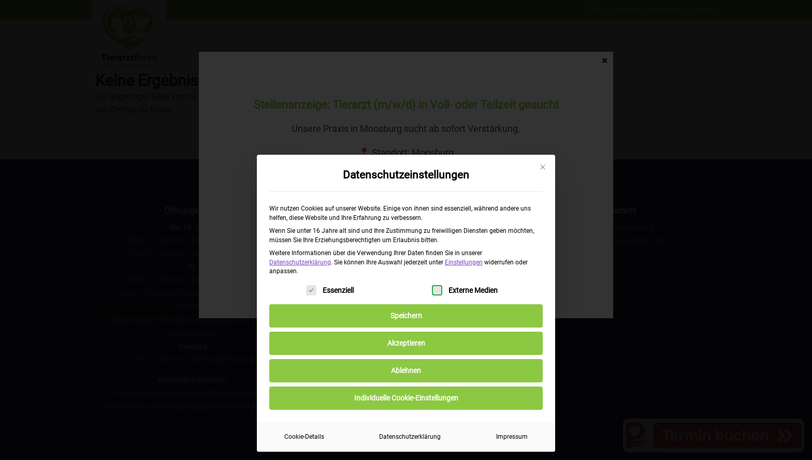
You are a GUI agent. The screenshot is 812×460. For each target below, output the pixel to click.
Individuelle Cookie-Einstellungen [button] (406, 398)
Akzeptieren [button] (406, 343)
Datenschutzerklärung (300, 262)
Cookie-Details (304, 436)
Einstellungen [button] (464, 262)
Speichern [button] (406, 315)
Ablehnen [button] (406, 370)
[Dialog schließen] (542, 167)
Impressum (512, 436)
